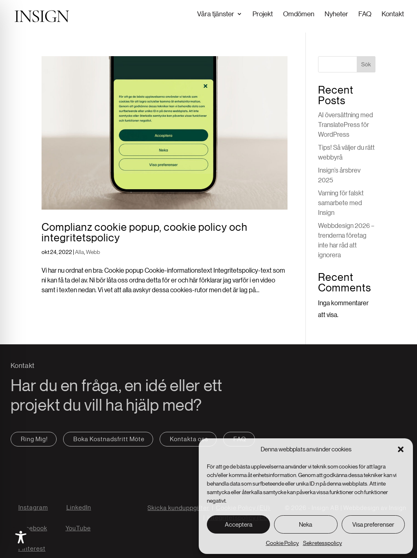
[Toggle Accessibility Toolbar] (20, 537)
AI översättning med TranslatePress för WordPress (345, 123)
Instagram (33, 506)
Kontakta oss (189, 438)
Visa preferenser (373, 524)
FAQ (364, 14)
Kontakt (393, 14)
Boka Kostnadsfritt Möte (109, 438)
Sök (366, 63)
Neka (305, 524)
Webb (93, 251)
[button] (401, 449)
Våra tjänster (215, 14)
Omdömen (298, 14)
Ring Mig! (34, 438)
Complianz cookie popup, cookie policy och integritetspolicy (145, 231)
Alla (79, 251)
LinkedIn (78, 506)
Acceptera (238, 524)
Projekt (262, 14)
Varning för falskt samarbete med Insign (341, 201)
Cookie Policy (282, 543)
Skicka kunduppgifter (178, 506)
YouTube (78, 527)
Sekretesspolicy (322, 543)
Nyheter (336, 14)
